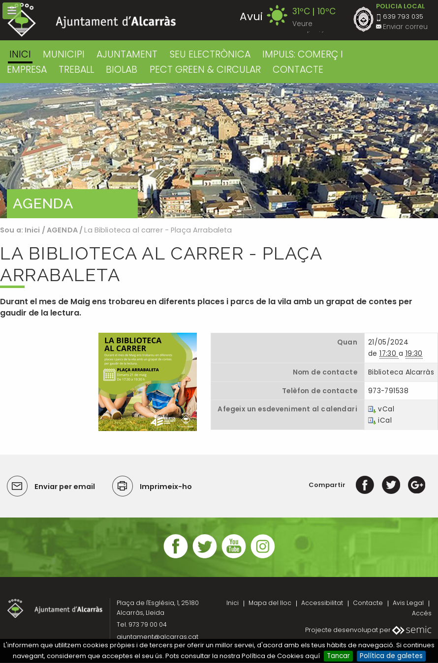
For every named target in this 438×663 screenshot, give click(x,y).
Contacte (368, 603)
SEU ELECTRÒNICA (210, 54)
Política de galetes (391, 656)
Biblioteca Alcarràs (401, 372)
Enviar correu (405, 26)
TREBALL (76, 69)
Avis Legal (408, 603)
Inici (20, 54)
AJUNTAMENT (126, 54)
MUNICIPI (64, 54)
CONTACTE (298, 69)
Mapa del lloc (270, 603)
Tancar (338, 656)
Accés (422, 613)
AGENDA (62, 230)
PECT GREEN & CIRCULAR (205, 69)
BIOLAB (121, 69)
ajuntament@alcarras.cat (157, 637)
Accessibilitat (322, 603)
